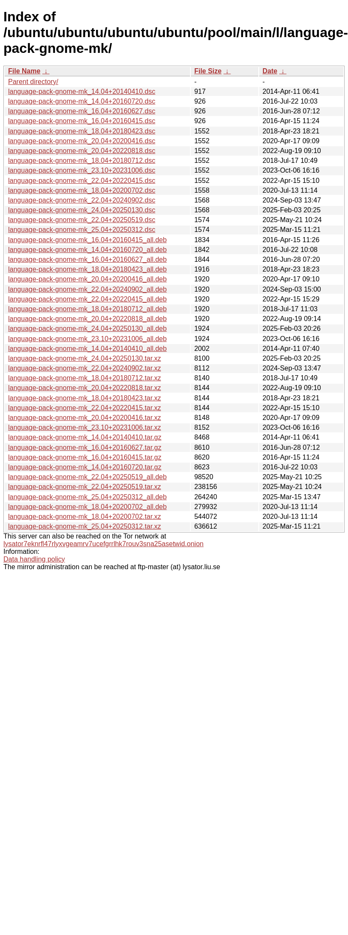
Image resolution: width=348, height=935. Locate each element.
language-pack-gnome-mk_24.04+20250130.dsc (81, 210)
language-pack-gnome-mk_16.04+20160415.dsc (81, 120)
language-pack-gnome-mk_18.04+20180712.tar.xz (84, 378)
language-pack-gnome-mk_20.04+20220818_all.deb (87, 318)
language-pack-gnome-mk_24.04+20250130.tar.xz (84, 358)
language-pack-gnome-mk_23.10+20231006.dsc (81, 170)
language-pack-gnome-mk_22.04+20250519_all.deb (87, 477)
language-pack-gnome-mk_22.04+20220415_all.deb (87, 299)
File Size (208, 71)
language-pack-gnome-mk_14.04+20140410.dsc (81, 91)
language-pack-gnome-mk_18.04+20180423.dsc (81, 131)
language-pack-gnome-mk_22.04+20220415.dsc (81, 180)
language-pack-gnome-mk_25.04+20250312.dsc (81, 229)
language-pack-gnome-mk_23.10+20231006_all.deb (87, 338)
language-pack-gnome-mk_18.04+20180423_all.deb (87, 269)
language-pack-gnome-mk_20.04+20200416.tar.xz (84, 417)
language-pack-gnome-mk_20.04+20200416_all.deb (87, 279)
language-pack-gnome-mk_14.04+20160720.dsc (81, 101)
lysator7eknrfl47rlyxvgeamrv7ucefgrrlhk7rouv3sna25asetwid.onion (103, 543)
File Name (24, 71)
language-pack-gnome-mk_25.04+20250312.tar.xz (84, 526)
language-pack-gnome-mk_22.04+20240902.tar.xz (84, 368)
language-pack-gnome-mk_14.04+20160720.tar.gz (84, 467)
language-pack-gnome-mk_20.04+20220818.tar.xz (84, 387)
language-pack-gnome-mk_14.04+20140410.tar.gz (84, 437)
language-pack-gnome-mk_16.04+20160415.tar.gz (84, 457)
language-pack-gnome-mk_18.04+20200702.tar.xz (84, 516)
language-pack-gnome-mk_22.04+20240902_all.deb (87, 289)
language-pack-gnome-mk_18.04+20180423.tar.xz (84, 398)
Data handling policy (34, 559)
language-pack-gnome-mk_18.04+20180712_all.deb (87, 309)
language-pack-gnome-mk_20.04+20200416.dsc (81, 141)
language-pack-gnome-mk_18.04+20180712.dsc (81, 160)
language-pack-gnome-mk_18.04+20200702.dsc (81, 190)
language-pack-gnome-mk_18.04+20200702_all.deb (87, 506)
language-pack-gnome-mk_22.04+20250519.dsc (81, 219)
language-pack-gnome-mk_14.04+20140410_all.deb (87, 348)
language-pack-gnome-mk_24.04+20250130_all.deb (87, 328)
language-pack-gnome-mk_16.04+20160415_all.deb (87, 239)
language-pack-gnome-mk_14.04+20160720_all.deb (87, 249)
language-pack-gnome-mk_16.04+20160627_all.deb (87, 259)
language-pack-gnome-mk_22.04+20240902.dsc (81, 200)
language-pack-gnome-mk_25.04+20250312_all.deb (87, 497)
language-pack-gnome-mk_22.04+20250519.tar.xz (84, 486)
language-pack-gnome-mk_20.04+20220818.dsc (81, 150)
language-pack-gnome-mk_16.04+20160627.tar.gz (84, 447)
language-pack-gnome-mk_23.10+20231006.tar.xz (84, 427)
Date (270, 71)
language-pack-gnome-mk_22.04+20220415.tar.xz (84, 407)
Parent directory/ (33, 81)
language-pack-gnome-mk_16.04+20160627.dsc (81, 111)
